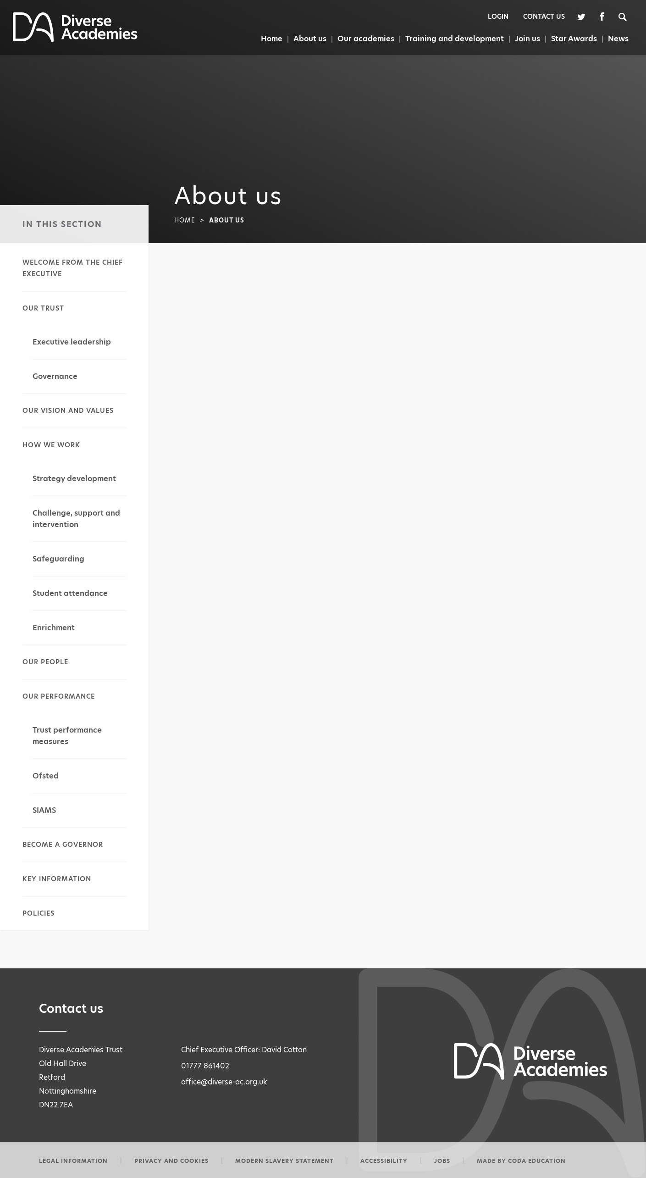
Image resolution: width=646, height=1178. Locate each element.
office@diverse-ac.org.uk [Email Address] (224, 1082)
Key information (56, 879)
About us (309, 38)
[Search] (627, 16)
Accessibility (384, 1161)
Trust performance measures (67, 736)
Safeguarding (58, 559)
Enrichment (54, 627)
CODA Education (537, 1161)
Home (271, 38)
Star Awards (574, 38)
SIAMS (44, 810)
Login (498, 16)
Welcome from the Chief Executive (72, 268)
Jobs (442, 1161)
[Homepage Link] (75, 39)
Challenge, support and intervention (76, 519)
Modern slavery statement (284, 1161)
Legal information (73, 1161)
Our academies (365, 38)
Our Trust (43, 308)
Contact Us (544, 16)
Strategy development (74, 478)
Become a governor (62, 844)
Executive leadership (72, 342)
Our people (45, 662)
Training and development (454, 38)
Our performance (58, 696)
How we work (51, 445)
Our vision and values (68, 410)
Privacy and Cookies (171, 1161)
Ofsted (46, 776)
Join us (527, 38)
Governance (55, 376)
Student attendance (70, 593)
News (618, 38)
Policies (38, 913)
